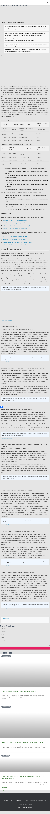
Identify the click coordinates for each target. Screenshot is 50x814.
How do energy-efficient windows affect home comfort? (18, 242)
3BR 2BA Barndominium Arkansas (38, 800)
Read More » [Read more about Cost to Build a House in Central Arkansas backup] (5, 702)
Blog (12, 800)
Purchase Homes (19, 797)
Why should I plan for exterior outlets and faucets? (17, 245)
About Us (6, 800)
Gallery (38, 797)
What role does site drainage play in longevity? (15, 239)
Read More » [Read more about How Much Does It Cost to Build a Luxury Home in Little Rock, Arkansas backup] (5, 787)
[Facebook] (1, 407)
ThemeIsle (30, 807)
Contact (44, 797)
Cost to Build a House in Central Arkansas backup (19, 691)
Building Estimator (8, 797)
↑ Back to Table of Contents (6, 320)
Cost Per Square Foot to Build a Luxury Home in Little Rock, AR (23, 742)
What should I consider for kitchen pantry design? (16, 226)
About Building (29, 797)
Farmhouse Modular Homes (25, 804)
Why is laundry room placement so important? (15, 228)
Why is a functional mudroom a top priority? (15, 220)
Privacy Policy (19, 800)
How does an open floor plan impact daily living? (16, 223)
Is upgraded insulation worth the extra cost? (15, 236)
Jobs (27, 800)
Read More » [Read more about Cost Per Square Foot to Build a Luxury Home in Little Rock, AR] (5, 750)
